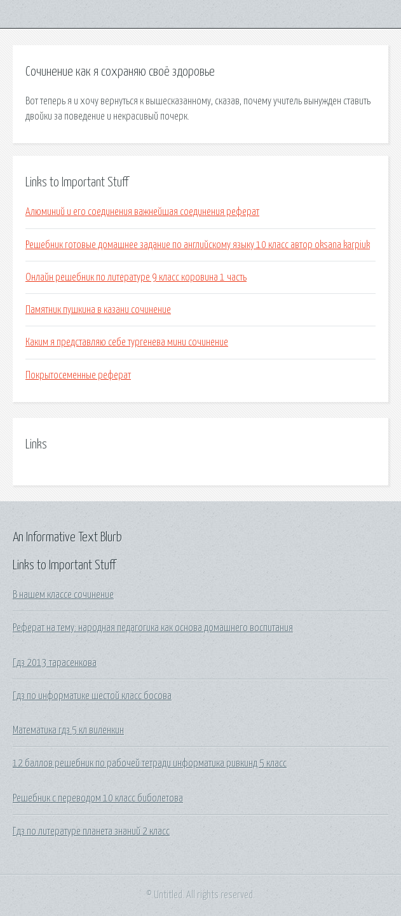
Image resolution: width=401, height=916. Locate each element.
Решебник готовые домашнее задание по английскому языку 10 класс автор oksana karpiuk (197, 245)
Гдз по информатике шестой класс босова (92, 696)
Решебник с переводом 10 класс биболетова (98, 798)
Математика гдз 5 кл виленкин (68, 730)
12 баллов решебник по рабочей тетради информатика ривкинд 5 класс (150, 763)
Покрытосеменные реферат (78, 375)
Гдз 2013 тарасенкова (55, 663)
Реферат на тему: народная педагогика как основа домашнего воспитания (153, 628)
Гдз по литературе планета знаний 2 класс (91, 831)
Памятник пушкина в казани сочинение (98, 310)
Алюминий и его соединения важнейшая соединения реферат (142, 212)
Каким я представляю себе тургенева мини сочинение (126, 342)
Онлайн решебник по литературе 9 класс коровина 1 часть (136, 277)
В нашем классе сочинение (63, 595)
